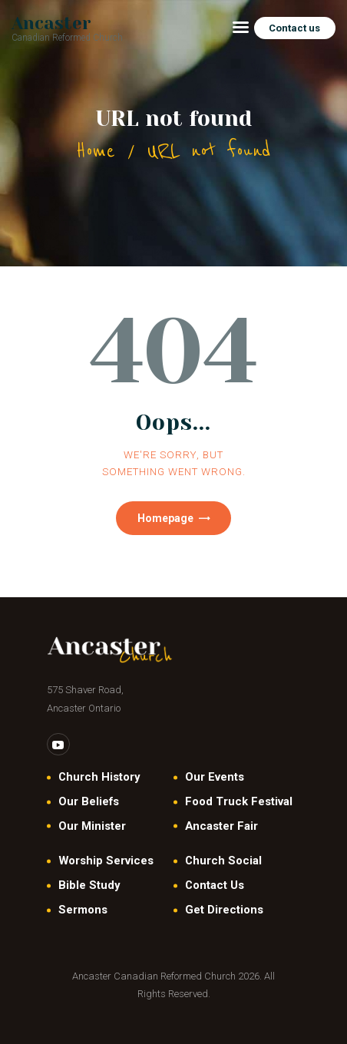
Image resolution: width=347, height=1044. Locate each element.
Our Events (214, 777)
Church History (99, 777)
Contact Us (214, 885)
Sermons (82, 910)
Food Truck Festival (238, 801)
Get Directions (224, 910)
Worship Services (106, 860)
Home (95, 151)
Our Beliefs (88, 801)
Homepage (165, 518)
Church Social (223, 860)
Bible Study (89, 885)
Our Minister (92, 826)
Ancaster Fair (221, 826)
